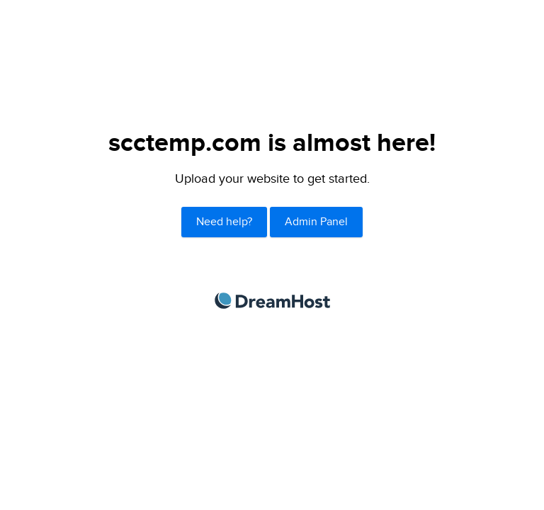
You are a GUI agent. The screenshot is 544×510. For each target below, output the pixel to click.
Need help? (224, 222)
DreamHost (272, 301)
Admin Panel (316, 222)
